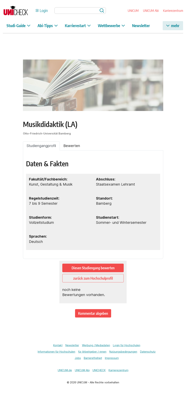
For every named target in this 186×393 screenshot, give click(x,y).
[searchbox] (80, 10)
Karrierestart (78, 25)
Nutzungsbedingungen (123, 351)
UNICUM (133, 11)
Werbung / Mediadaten (96, 345)
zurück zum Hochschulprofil (93, 278)
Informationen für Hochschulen (56, 351)
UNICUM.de (65, 370)
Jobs (78, 358)
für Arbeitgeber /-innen (92, 351)
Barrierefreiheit (93, 358)
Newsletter (141, 25)
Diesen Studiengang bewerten (93, 268)
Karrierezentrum (173, 11)
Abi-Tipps (48, 25)
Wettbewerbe (111, 25)
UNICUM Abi (151, 11)
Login (44, 10)
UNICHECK (99, 370)
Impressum (112, 358)
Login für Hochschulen (126, 345)
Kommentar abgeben (93, 313)
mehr (172, 25)
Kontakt (57, 345)
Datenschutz (148, 351)
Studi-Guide (18, 25)
